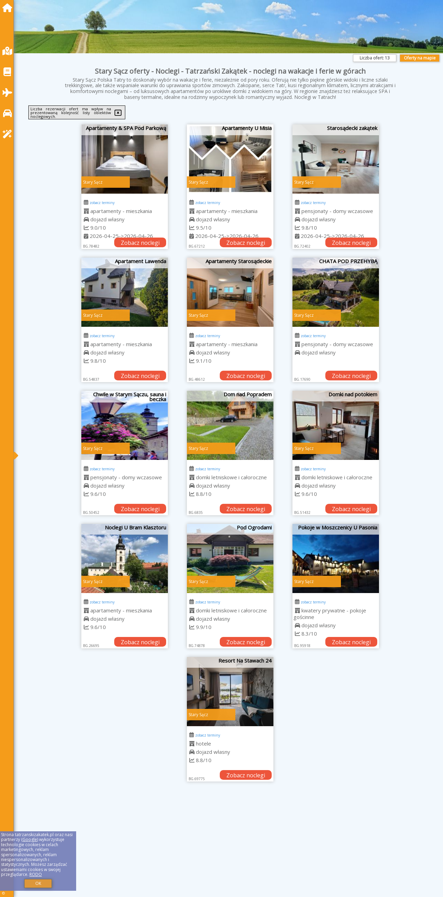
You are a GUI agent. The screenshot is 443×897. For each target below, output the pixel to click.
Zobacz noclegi (140, 243)
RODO (35, 874)
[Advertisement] (228, 848)
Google (29, 839)
